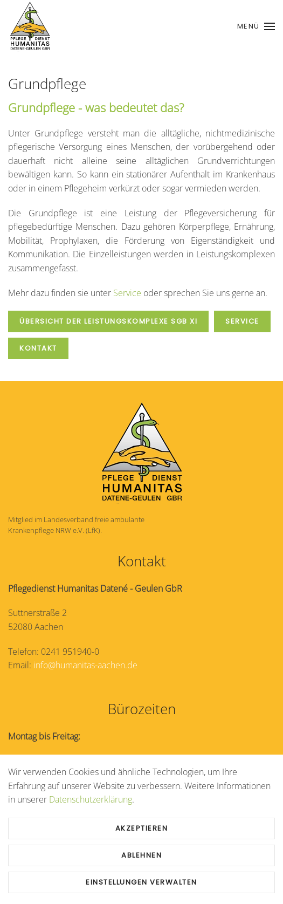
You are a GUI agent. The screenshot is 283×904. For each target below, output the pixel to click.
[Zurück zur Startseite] (29, 26)
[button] (256, 26)
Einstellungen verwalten (141, 882)
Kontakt (38, 348)
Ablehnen (141, 855)
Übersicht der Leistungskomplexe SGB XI (108, 321)
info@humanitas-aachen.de (85, 665)
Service (127, 293)
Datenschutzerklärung (90, 799)
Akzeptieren (141, 828)
